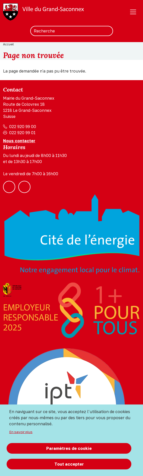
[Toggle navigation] (133, 12)
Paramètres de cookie (69, 448)
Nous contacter (19, 140)
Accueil (8, 44)
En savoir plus (21, 432)
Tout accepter (69, 464)
